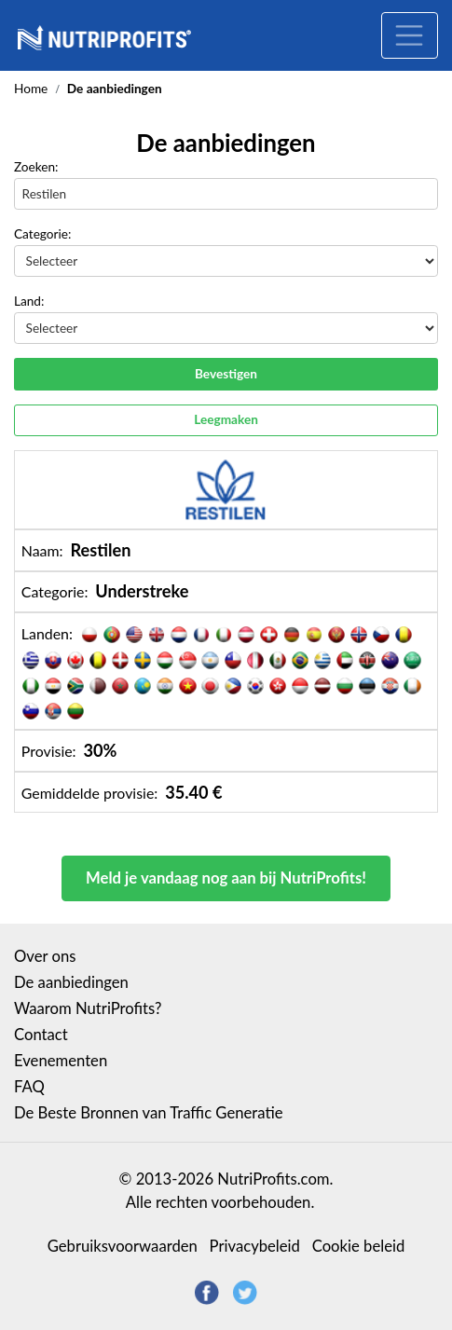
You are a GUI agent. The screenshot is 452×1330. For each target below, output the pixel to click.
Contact (41, 1034)
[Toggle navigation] (409, 36)
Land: (29, 301)
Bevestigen (226, 373)
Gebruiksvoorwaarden (123, 1246)
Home (31, 88)
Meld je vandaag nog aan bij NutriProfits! (226, 878)
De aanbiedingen (71, 982)
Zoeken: (36, 166)
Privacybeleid (255, 1246)
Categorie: (42, 233)
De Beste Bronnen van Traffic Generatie (148, 1113)
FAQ (29, 1086)
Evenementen (60, 1060)
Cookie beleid (358, 1246)
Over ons (44, 956)
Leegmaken (226, 419)
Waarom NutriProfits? (88, 1008)
